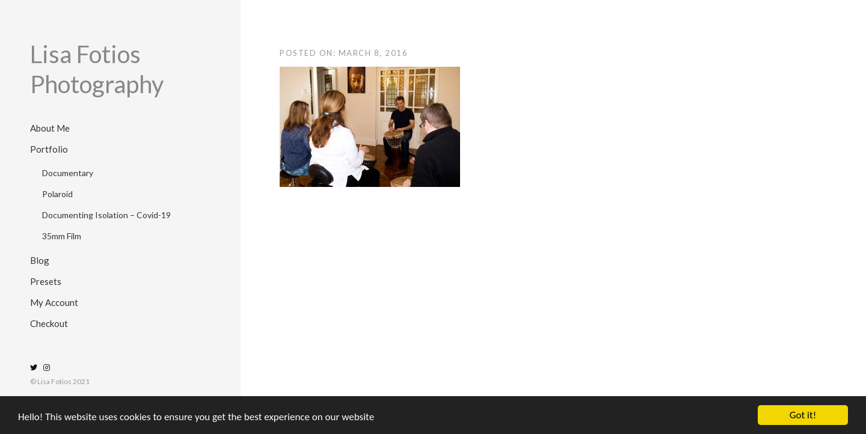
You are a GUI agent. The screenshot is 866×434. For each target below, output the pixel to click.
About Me (50, 128)
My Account (54, 302)
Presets (45, 281)
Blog (39, 260)
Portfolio (49, 149)
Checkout (49, 323)
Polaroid (57, 194)
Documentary (67, 173)
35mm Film (61, 236)
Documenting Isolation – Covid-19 (106, 215)
